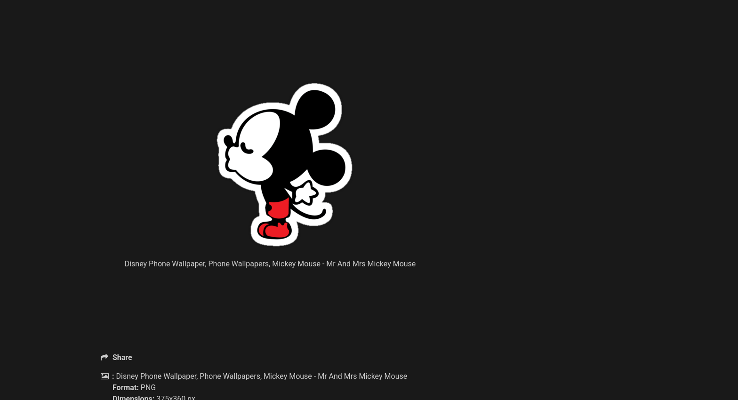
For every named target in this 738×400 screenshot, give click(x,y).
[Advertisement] (284, 56)
